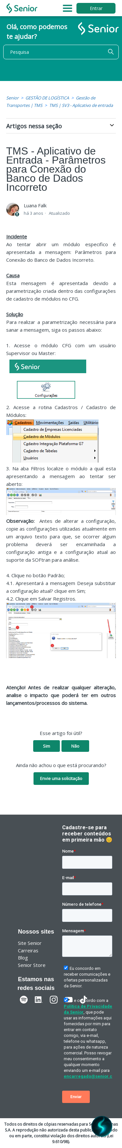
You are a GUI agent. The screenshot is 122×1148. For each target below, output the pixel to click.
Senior (12, 98)
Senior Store (32, 965)
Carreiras (28, 950)
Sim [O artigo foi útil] (46, 746)
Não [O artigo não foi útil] (75, 746)
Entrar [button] (96, 8)
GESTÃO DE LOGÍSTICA (47, 98)
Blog (23, 957)
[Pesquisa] (61, 52)
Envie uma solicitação (61, 778)
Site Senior (30, 943)
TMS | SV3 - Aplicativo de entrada (81, 105)
